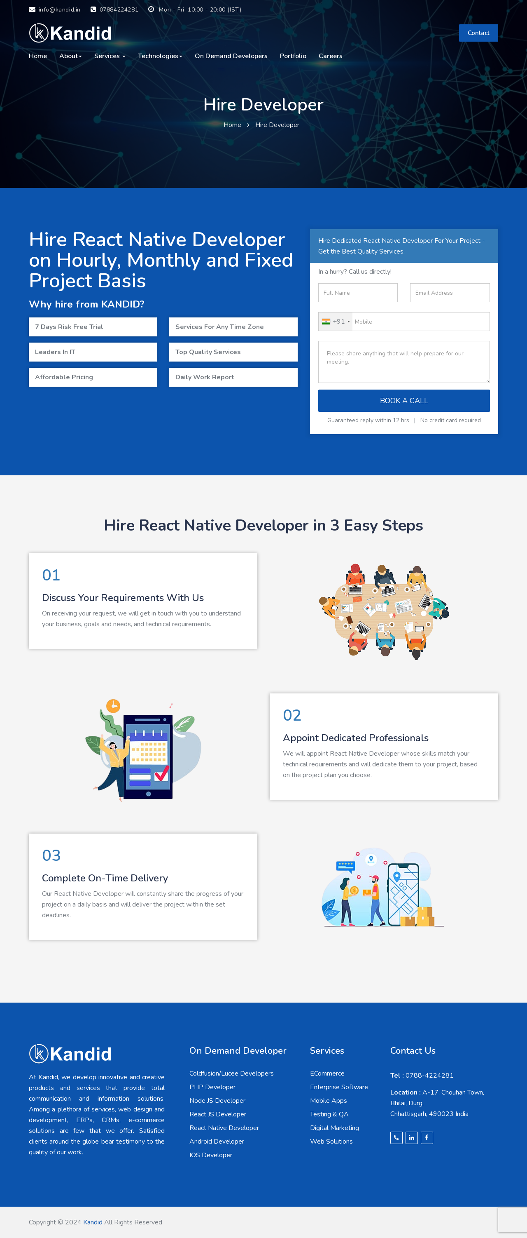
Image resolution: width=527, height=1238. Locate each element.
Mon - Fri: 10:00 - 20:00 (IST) (194, 10)
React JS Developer (217, 1114)
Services (110, 56)
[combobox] (335, 321)
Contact (479, 33)
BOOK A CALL (404, 401)
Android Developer (216, 1141)
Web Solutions (331, 1141)
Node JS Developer (217, 1100)
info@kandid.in (55, 10)
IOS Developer (210, 1155)
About (70, 56)
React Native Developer (224, 1127)
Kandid (93, 1222)
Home (38, 56)
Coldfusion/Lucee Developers (231, 1073)
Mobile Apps (328, 1100)
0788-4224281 (422, 1075)
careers (331, 56)
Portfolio (293, 56)
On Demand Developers (231, 56)
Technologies (160, 56)
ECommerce (327, 1073)
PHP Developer (212, 1087)
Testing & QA (329, 1114)
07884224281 (114, 10)
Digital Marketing (334, 1127)
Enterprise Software (339, 1087)
